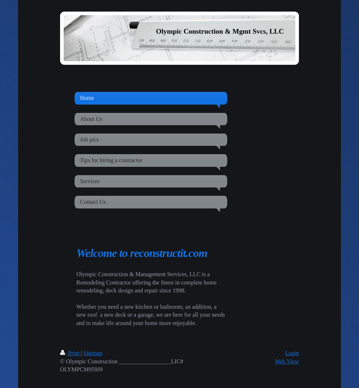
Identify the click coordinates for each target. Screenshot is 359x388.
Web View (287, 361)
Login (292, 353)
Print (70, 353)
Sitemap (92, 353)
